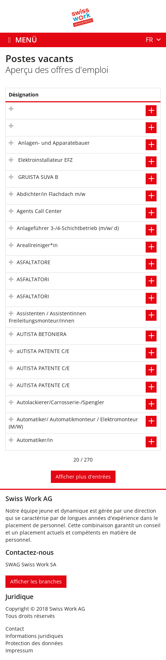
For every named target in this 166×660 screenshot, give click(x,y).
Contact (14, 628)
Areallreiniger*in (37, 245)
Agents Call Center (39, 211)
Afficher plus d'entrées (83, 476)
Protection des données (34, 643)
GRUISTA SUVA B (37, 176)
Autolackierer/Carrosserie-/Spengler (60, 402)
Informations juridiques (34, 635)
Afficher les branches (36, 581)
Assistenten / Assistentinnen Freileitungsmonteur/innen (47, 317)
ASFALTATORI (33, 279)
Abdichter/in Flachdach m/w (51, 193)
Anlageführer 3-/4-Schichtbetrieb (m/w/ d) (68, 228)
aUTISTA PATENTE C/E (43, 351)
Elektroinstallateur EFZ (45, 159)
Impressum (19, 650)
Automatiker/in (35, 439)
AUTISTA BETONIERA (41, 334)
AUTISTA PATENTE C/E (43, 368)
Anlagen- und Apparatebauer (53, 142)
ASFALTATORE (33, 262)
